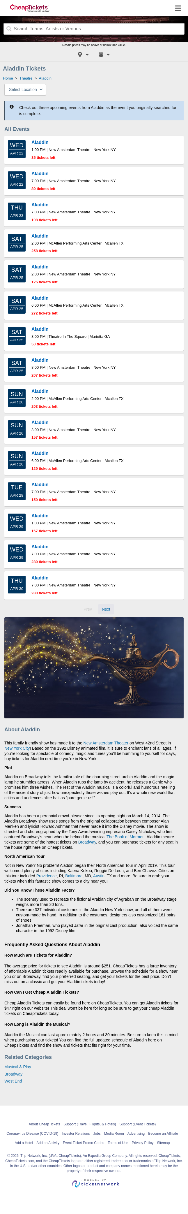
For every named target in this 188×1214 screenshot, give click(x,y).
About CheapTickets (44, 1124)
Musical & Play (17, 1066)
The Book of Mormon (126, 836)
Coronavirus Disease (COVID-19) (32, 1134)
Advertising (136, 1134)
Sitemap (163, 1143)
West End (13, 1081)
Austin (98, 876)
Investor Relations (76, 1134)
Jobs (96, 1134)
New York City (17, 748)
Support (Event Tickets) (138, 1124)
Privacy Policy (143, 1143)
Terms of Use (118, 1143)
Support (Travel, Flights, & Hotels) (89, 1124)
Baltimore (73, 876)
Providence (46, 876)
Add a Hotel (24, 1143)
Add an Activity (47, 1143)
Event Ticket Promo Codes (83, 1143)
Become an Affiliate (163, 1134)
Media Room (114, 1134)
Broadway (87, 842)
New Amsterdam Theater (106, 743)
